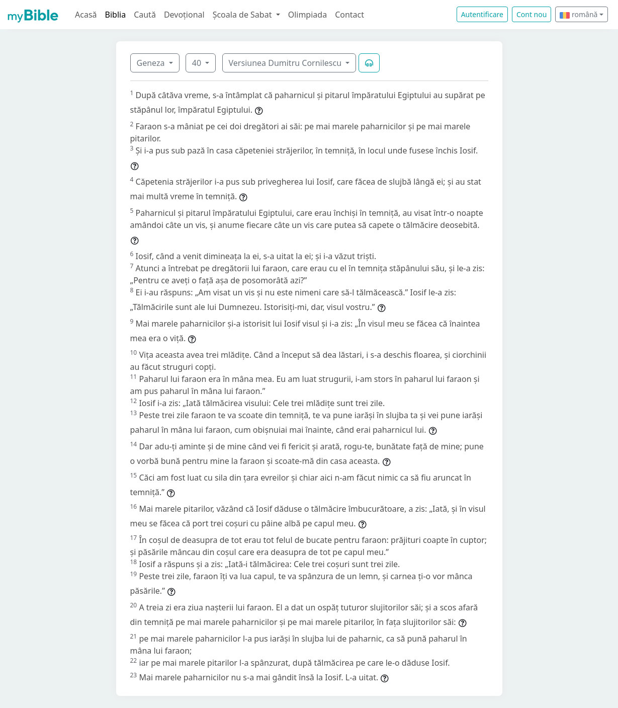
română (578, 14)
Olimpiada (307, 14)
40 (197, 62)
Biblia (115, 14)
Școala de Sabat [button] (243, 14)
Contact (349, 14)
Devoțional (184, 14)
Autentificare (482, 14)
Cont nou (531, 14)
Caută (145, 14)
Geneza (152, 62)
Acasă (86, 14)
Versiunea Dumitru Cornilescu (286, 62)
